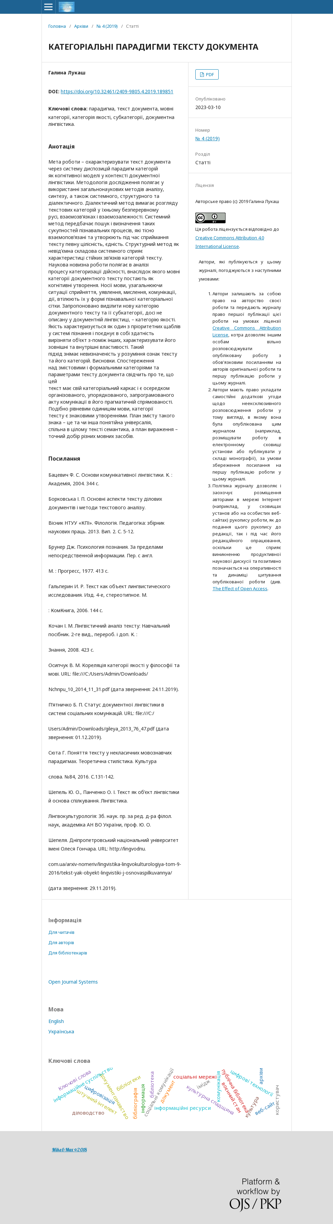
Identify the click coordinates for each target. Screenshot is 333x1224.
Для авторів (61, 942)
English (56, 1021)
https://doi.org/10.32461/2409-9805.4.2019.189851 (117, 91)
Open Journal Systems (73, 981)
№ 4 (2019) (107, 26)
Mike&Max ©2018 (69, 1149)
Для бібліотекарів (67, 953)
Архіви (81, 26)
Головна (57, 26)
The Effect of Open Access (240, 588)
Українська (61, 1031)
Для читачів (61, 932)
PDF (209, 74)
